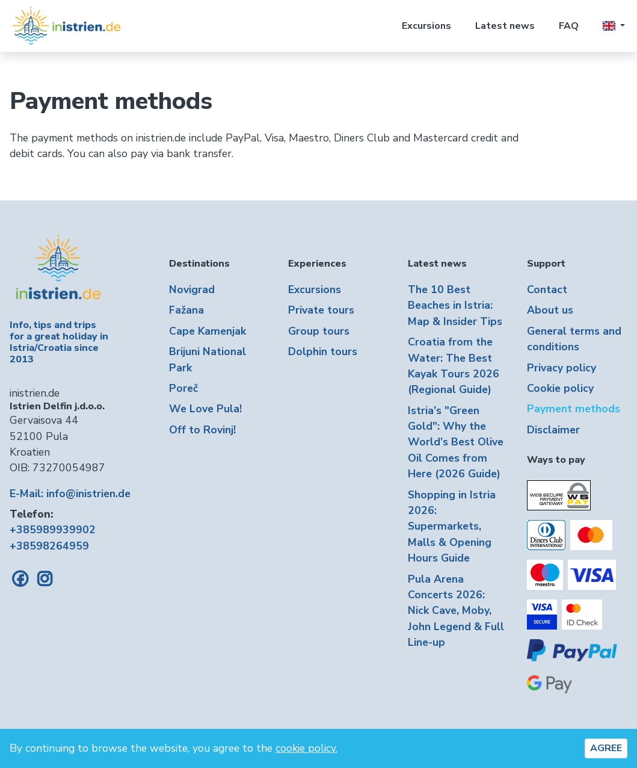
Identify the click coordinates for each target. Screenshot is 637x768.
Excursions (426, 26)
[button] (613, 26)
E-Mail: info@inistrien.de (70, 493)
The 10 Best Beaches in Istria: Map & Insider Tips (455, 305)
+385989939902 (53, 529)
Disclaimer (553, 430)
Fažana (186, 310)
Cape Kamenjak (207, 331)
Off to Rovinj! (202, 430)
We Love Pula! (205, 408)
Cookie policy (560, 388)
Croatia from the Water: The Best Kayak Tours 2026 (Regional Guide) (453, 366)
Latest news (505, 26)
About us (550, 310)
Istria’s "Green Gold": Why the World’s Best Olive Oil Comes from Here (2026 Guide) (455, 442)
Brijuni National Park (207, 359)
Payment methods (573, 408)
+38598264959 (49, 546)
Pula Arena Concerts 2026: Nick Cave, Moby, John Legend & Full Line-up (456, 611)
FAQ (569, 26)
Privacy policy (561, 368)
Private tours (321, 310)
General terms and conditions (574, 339)
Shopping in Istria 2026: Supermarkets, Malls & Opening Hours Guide (452, 527)
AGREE (606, 748)
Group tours (318, 331)
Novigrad (192, 289)
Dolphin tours (322, 351)
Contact (547, 289)
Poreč (183, 388)
